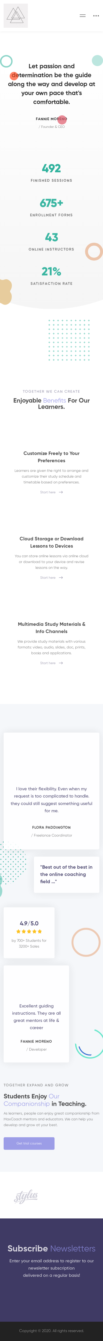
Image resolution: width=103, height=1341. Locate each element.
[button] (29, 1146)
